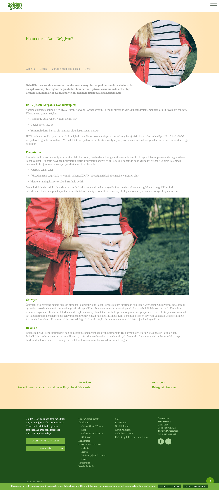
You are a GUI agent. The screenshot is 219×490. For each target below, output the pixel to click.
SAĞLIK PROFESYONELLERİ (45, 441)
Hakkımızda (84, 440)
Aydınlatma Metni (124, 433)
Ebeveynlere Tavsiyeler (89, 444)
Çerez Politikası (123, 430)
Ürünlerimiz (84, 422)
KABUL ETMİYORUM (195, 486)
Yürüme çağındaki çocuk (65, 68)
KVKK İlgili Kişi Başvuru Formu (131, 437)
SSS (117, 419)
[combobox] (45, 448)
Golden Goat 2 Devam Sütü (92, 428)
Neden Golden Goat (88, 419)
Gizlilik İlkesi (122, 426)
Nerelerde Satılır (86, 466)
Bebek (43, 68)
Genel (88, 68)
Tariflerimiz (84, 462)
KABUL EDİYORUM (169, 486)
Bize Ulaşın (121, 422)
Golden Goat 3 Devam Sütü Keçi (92, 435)
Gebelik (30, 68)
